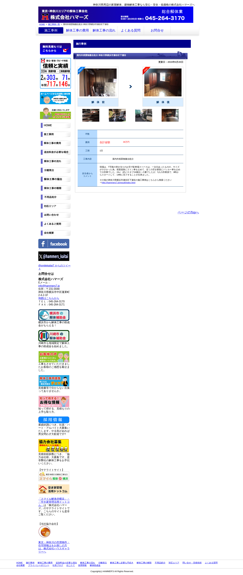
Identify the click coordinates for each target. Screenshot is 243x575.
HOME (42, 24)
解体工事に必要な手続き (121, 562)
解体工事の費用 (77, 30)
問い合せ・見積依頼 (192, 562)
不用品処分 (160, 562)
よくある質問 (130, 30)
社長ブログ (58, 565)
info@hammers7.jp (49, 285)
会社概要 (20, 565)
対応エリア (174, 562)
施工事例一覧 (54, 24)
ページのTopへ (188, 212)
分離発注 (102, 562)
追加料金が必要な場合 (66, 562)
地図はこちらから (48, 298)
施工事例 (50, 30)
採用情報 (82, 565)
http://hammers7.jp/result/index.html (118, 182)
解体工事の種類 (144, 562)
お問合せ (157, 30)
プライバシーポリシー (38, 565)
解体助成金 (95, 565)
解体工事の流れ (104, 30)
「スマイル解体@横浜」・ (54, 498)
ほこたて (70, 565)
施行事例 (30, 562)
